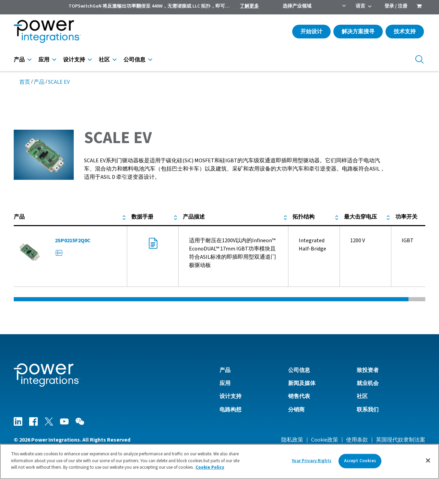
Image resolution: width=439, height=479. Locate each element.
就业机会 (368, 383)
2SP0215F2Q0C (73, 240)
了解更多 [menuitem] (249, 6)
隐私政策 (292, 440)
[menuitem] (419, 7)
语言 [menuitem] (360, 6)
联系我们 (368, 409)
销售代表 (299, 396)
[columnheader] (70, 217)
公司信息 (134, 59)
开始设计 (311, 31)
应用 (43, 59)
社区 (104, 59)
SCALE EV (59, 82)
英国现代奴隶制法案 (400, 440)
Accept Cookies (360, 461)
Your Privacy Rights (311, 461)
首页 (24, 82)
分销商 (296, 409)
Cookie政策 (324, 440)
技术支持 (405, 31)
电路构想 (230, 409)
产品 (19, 59)
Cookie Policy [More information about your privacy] (209, 467)
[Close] (428, 460)
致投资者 (368, 370)
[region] (219, 461)
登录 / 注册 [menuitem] (395, 6)
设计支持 (74, 59)
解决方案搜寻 (358, 31)
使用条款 (357, 440)
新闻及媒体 (302, 383)
